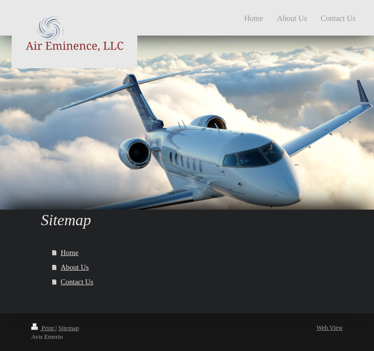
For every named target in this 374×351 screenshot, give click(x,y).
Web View (330, 327)
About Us (75, 267)
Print (43, 328)
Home (70, 252)
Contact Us (77, 282)
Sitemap (68, 328)
